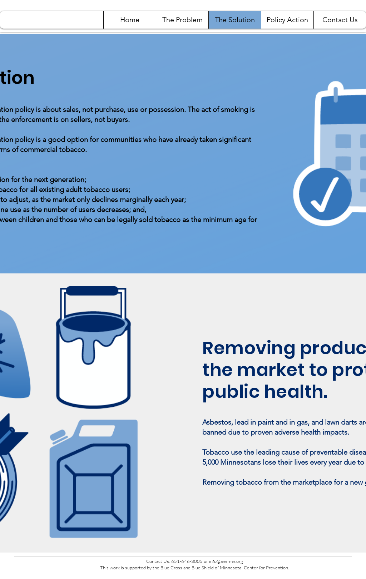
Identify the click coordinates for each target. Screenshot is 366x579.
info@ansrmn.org (226, 561)
